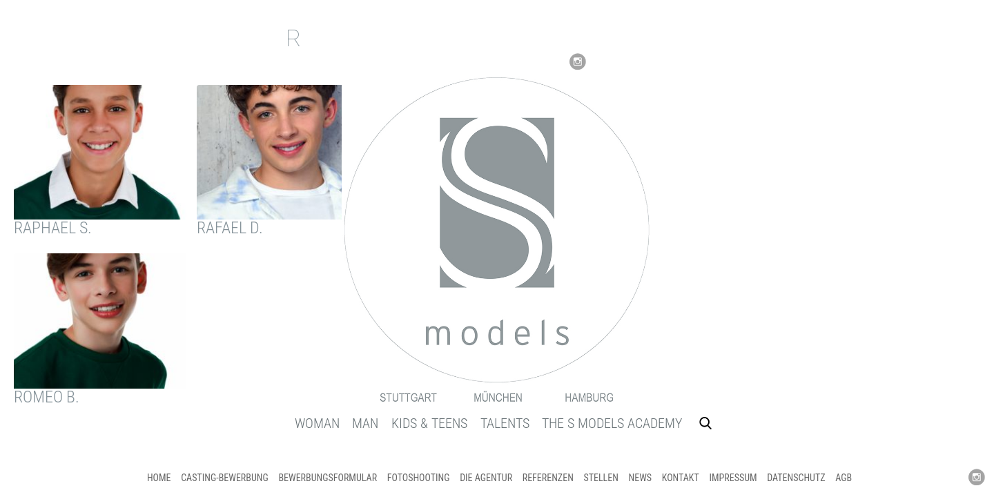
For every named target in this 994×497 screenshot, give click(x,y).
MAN (365, 423)
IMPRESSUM (733, 477)
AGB (843, 477)
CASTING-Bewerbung (225, 477)
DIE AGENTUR (486, 477)
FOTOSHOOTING (418, 477)
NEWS (640, 477)
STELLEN (600, 477)
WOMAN (317, 423)
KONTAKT (680, 477)
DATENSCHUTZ (796, 477)
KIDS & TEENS (429, 423)
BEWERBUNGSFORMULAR (327, 477)
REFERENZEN (548, 477)
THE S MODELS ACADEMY (612, 423)
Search (705, 423)
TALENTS (504, 423)
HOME (159, 477)
